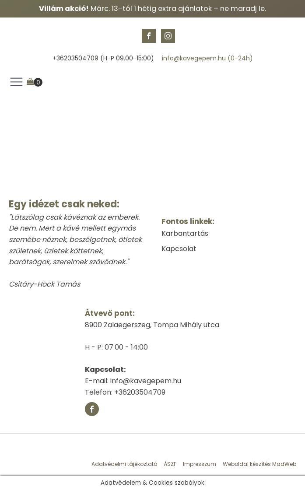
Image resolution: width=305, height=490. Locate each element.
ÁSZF (170, 464)
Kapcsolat (178, 249)
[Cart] (34, 82)
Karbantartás (184, 233)
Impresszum (199, 464)
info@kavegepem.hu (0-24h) (207, 58)
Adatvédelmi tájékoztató (124, 464)
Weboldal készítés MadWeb (259, 464)
